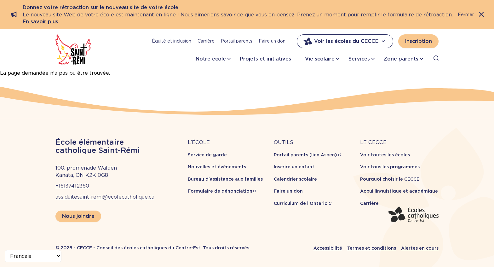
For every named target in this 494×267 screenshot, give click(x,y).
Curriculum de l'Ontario (301, 203)
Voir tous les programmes (390, 166)
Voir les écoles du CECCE (345, 41)
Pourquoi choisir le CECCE (389, 179)
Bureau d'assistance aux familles (225, 179)
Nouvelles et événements (217, 166)
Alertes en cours (420, 248)
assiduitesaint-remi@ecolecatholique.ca (104, 197)
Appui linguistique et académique (399, 191)
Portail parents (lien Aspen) (305, 154)
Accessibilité (327, 248)
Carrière (206, 41)
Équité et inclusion (171, 41)
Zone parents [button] (401, 59)
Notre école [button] (211, 59)
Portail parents (236, 41)
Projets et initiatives (265, 59)
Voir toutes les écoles (385, 154)
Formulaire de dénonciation (220, 191)
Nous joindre (78, 216)
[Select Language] (33, 256)
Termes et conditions (371, 248)
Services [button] (359, 59)
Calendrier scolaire (295, 179)
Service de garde (207, 154)
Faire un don (272, 41)
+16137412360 (72, 186)
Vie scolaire (320, 59)
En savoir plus (40, 22)
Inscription (418, 41)
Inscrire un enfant (294, 166)
